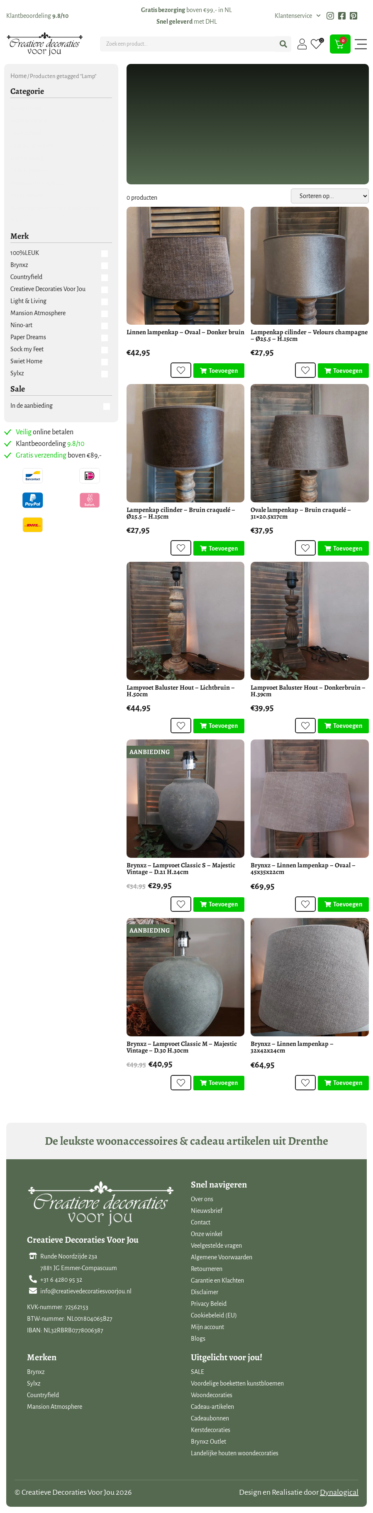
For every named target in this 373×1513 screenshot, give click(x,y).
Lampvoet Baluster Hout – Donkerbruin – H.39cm (308, 691)
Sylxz (34, 1383)
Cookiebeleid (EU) (214, 1315)
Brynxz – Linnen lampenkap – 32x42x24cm (292, 1047)
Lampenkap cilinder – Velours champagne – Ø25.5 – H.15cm (309, 335)
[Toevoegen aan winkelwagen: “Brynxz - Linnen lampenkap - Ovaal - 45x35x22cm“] (343, 904)
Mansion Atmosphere (54, 1406)
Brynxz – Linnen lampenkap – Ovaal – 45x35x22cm (303, 868)
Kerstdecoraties (210, 1430)
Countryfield (43, 1395)
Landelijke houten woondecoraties (234, 1453)
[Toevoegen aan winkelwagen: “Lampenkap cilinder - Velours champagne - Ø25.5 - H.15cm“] (343, 370)
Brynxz (36, 1372)
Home (18, 76)
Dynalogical (339, 1492)
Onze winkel (206, 1234)
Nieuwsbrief (206, 1210)
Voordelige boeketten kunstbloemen (237, 1383)
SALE (197, 1372)
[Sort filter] (330, 196)
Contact (200, 1222)
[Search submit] (283, 44)
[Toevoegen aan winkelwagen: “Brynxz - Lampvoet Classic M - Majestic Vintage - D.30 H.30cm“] (218, 1083)
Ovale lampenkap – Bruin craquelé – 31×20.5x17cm (301, 513)
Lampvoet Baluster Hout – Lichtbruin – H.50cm (181, 691)
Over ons (202, 1199)
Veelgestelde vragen (216, 1245)
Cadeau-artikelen (212, 1406)
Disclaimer (204, 1292)
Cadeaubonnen (210, 1418)
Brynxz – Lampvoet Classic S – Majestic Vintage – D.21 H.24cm (181, 868)
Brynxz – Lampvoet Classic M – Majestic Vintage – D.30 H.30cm (182, 1047)
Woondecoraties (211, 1395)
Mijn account (207, 1327)
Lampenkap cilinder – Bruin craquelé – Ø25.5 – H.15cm (181, 513)
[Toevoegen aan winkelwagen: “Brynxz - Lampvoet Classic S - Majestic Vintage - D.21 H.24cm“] (218, 904)
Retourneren (206, 1269)
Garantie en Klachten (217, 1280)
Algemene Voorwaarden (221, 1257)
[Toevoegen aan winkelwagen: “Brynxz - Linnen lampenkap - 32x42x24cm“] (343, 1083)
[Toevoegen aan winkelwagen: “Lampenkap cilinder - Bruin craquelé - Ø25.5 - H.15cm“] (218, 548)
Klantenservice (298, 15)
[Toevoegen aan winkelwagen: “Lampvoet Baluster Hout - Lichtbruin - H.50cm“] (218, 726)
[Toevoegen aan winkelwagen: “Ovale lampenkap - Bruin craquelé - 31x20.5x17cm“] (343, 548)
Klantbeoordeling (37, 15)
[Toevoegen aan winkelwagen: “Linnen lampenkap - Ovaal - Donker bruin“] (218, 370)
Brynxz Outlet (208, 1441)
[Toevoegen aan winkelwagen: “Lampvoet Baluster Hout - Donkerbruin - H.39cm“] (343, 726)
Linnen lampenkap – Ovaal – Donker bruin (185, 332)
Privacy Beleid (209, 1303)
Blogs (198, 1338)
